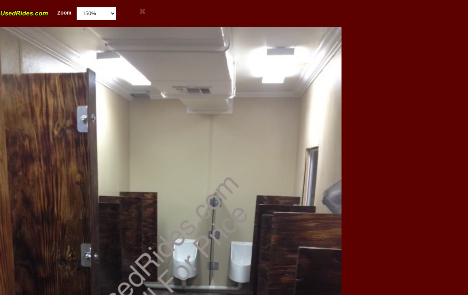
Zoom (35, 13)
